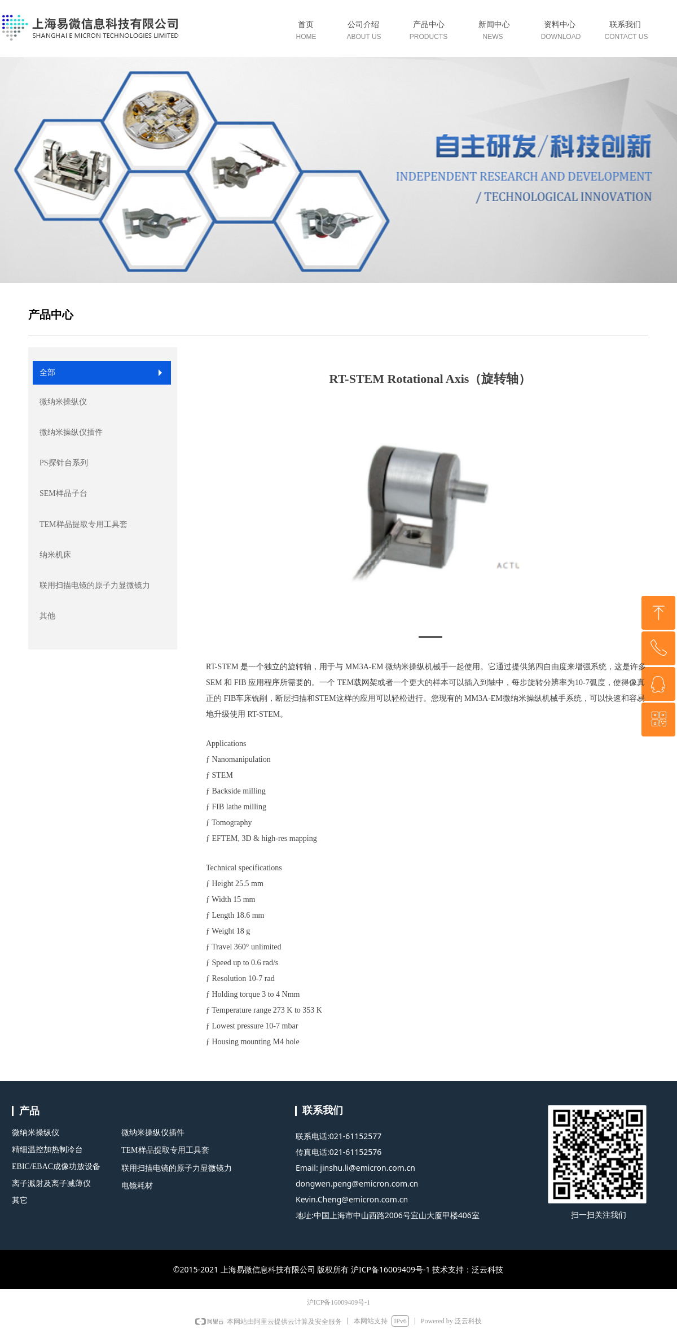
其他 (47, 616)
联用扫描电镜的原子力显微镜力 (94, 585)
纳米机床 (55, 555)
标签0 (430, 33)
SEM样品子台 (63, 493)
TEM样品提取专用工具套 (83, 524)
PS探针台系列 (63, 463)
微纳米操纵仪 (63, 402)
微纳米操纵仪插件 (71, 432)
